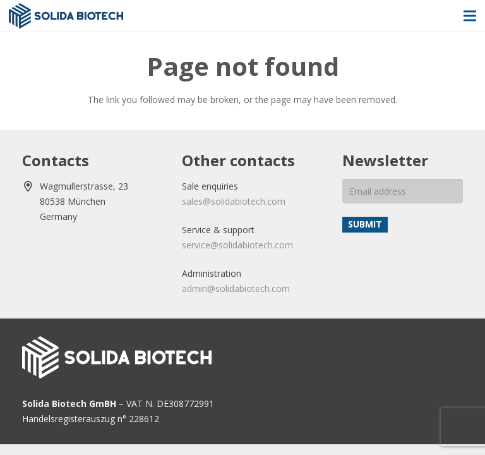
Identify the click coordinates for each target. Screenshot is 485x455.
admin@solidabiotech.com (236, 288)
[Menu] (470, 16)
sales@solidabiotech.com (233, 201)
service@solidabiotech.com (237, 245)
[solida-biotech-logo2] (66, 15)
